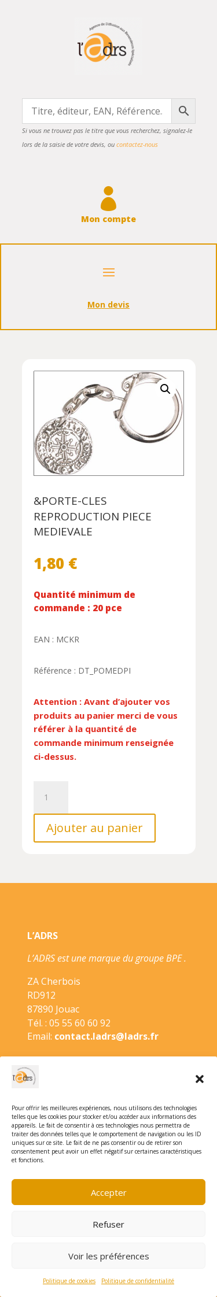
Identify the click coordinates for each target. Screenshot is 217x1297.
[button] (199, 1079)
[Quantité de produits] (51, 797)
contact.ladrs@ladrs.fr (106, 1036)
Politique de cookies (69, 1281)
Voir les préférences (108, 1256)
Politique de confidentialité (137, 1281)
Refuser (108, 1224)
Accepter (109, 1192)
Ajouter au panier (94, 828)
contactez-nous (137, 144)
